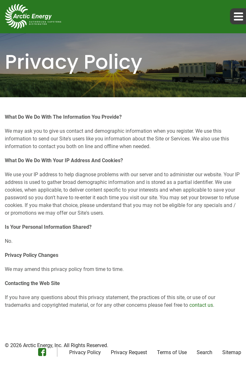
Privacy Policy (85, 352)
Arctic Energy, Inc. (42, 345)
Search (204, 352)
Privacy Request (129, 352)
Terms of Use (172, 352)
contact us (201, 305)
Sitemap (231, 352)
